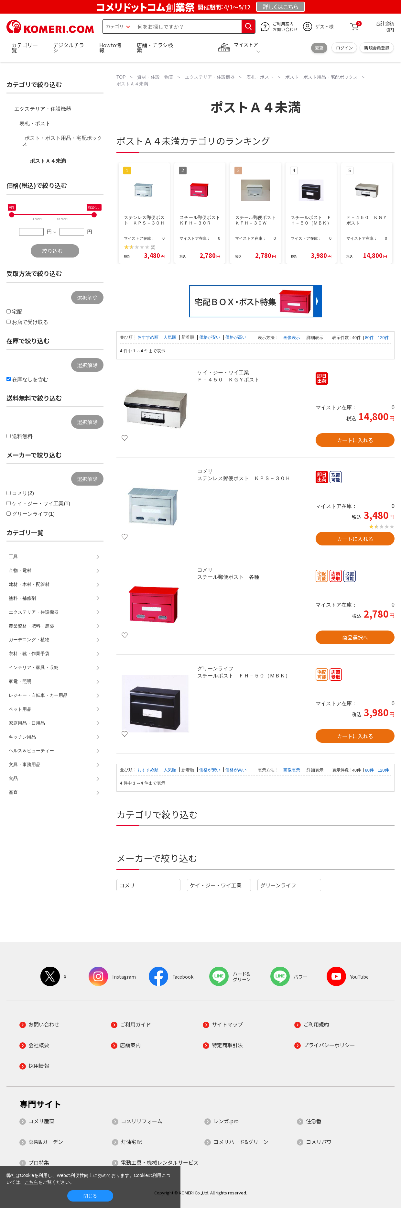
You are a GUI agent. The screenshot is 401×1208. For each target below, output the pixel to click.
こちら (31, 1182)
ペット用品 (20, 709)
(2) (153, 247)
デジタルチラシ (68, 47)
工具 (13, 556)
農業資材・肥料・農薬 (31, 626)
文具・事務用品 (24, 764)
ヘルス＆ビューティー (31, 750)
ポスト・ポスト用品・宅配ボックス (62, 141)
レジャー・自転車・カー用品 (38, 695)
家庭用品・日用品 (27, 723)
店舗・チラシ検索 (155, 47)
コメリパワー (321, 1141)
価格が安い (210, 337)
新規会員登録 (376, 48)
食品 (13, 778)
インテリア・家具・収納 (34, 667)
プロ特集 (38, 1162)
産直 (13, 792)
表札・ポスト (34, 123)
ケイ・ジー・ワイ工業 (216, 885)
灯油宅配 (131, 1141)
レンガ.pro (226, 1121)
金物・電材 (20, 570)
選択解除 (87, 298)
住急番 (313, 1121)
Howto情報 (110, 47)
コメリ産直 (41, 1121)
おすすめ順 (148, 337)
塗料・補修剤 (22, 598)
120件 (383, 337)
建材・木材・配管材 (29, 584)
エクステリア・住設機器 (42, 109)
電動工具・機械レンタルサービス (160, 1162)
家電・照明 (20, 681)
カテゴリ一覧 (25, 47)
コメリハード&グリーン (240, 1141)
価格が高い (235, 337)
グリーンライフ (278, 885)
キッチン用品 (22, 737)
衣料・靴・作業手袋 (29, 653)
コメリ (127, 885)
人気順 (171, 337)
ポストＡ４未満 (48, 161)
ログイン (344, 48)
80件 (369, 337)
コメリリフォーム (141, 1121)
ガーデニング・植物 (29, 639)
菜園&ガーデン (45, 1141)
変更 (319, 48)
